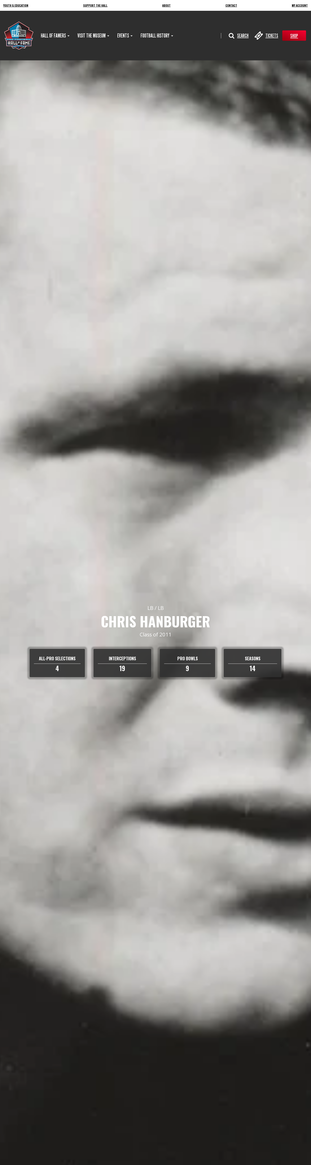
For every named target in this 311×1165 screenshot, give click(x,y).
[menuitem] (53, 35)
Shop (294, 36)
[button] (238, 35)
